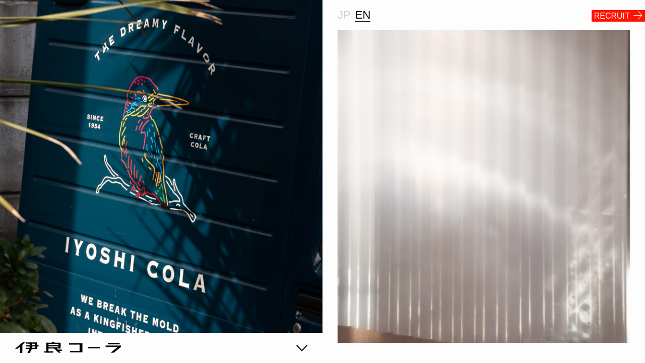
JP (344, 15)
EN (363, 15)
